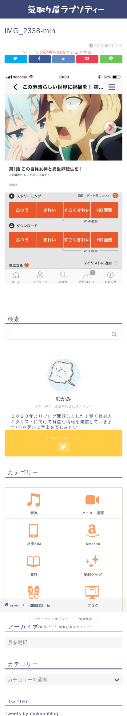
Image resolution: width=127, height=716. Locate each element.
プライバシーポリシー (51, 619)
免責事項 (86, 619)
